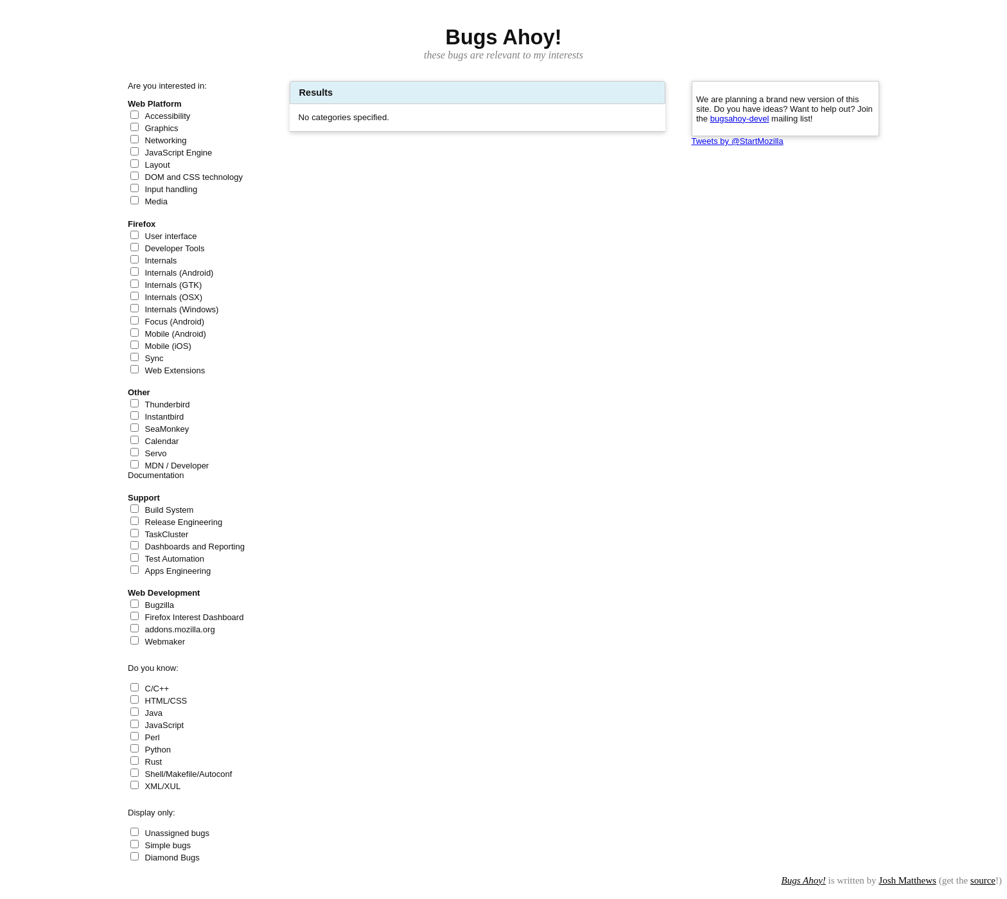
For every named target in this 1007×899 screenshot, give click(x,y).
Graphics (162, 128)
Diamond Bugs (172, 857)
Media (156, 201)
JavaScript (164, 725)
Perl (152, 737)
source (982, 880)
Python (158, 749)
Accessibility (168, 116)
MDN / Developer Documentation (168, 470)
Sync (154, 358)
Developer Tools (175, 248)
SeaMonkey (167, 429)
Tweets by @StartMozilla (738, 141)
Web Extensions (175, 370)
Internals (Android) (179, 273)
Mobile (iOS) (168, 346)
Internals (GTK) (173, 285)
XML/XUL (163, 786)
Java (153, 713)
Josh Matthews (907, 880)
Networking (166, 140)
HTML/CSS (166, 701)
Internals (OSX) (174, 297)
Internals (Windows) (182, 309)
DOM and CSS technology (194, 177)
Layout (157, 165)
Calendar (162, 441)
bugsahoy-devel (739, 118)
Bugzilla (160, 605)
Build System (169, 510)
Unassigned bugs (177, 833)
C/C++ (157, 688)
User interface (171, 236)
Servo (156, 453)
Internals (161, 260)
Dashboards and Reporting (195, 546)
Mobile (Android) (175, 334)
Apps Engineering (178, 571)
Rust (153, 762)
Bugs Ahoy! (804, 880)
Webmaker (165, 641)
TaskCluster (167, 534)
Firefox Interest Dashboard (194, 617)
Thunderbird (167, 404)
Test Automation (175, 559)
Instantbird (164, 417)
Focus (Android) (174, 321)
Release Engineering (184, 522)
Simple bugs (168, 845)
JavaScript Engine (179, 152)
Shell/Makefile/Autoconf (188, 774)
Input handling (171, 189)
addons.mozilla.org (180, 629)
